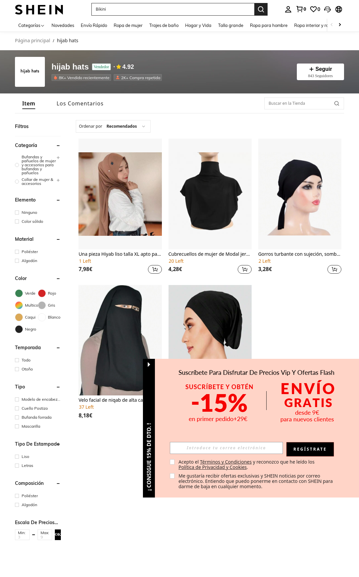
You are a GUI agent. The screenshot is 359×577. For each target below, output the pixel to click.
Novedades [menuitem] (63, 25)
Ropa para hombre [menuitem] (269, 25)
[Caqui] (26, 317)
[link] (301, 9)
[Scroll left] (331, 25)
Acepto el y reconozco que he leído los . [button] (247, 464)
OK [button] (58, 534)
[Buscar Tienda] (337, 103)
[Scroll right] (339, 25)
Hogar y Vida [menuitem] (198, 25)
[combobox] (113, 126)
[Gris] (49, 305)
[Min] (22, 536)
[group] (38, 165)
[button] (327, 9)
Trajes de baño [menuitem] (164, 25)
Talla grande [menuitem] (230, 25)
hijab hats (70, 67)
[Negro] (26, 329)
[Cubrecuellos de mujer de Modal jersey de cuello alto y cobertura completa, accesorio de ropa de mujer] (210, 194)
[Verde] (26, 293)
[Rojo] (49, 293)
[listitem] (83, 77)
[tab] (28, 103)
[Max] (45, 536)
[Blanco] (49, 317)
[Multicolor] (26, 305)
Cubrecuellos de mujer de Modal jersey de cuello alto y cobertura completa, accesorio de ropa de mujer (210, 254)
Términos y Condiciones (226, 462)
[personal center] (288, 9)
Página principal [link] (32, 41)
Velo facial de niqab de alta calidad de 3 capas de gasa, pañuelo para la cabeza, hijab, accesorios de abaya (120, 400)
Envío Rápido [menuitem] (94, 25)
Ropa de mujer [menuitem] (128, 25)
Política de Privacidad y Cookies (213, 467)
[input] (226, 448)
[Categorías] (31, 25)
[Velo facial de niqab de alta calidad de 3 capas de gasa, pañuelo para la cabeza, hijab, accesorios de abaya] (120, 340)
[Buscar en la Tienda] (304, 103)
